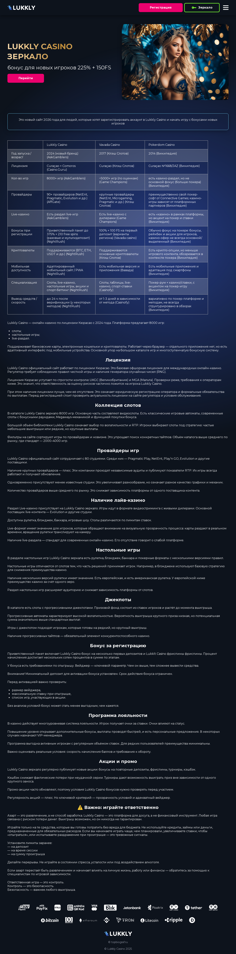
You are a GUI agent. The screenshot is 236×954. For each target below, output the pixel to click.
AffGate (53, 202)
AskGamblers (57, 157)
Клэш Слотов (118, 153)
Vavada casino (125, 238)
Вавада (127, 270)
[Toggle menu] (226, 7)
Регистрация (161, 7)
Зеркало (201, 7)
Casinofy (106, 290)
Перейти (26, 78)
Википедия (166, 153)
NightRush (56, 241)
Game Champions (113, 182)
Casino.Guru (57, 169)
